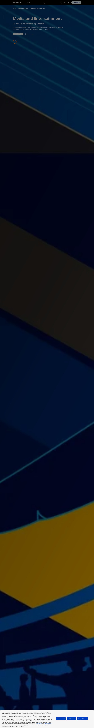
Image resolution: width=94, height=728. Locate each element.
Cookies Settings (61, 718)
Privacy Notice (48, 723)
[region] (47, 719)
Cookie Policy (39, 723)
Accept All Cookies (82, 718)
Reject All (71, 718)
